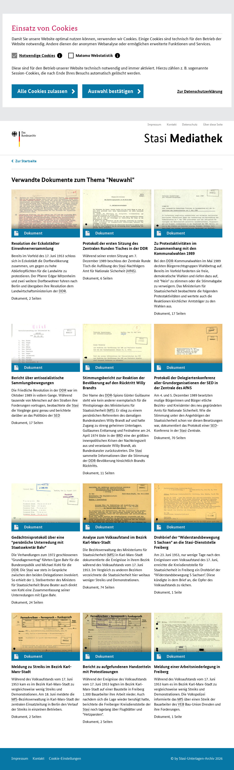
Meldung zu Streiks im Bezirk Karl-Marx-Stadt (41, 669)
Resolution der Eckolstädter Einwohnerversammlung (35, 246)
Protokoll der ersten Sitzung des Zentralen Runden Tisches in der (115, 246)
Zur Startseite (26, 160)
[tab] (40, 55)
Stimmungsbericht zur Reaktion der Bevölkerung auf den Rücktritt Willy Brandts (114, 382)
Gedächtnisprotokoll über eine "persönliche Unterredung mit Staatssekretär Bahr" (37, 542)
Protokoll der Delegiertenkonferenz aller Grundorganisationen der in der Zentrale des (186, 382)
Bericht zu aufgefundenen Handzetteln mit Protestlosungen (117, 669)
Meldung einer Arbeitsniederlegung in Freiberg (187, 669)
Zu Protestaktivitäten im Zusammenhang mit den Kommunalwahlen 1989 (175, 248)
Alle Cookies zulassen (42, 91)
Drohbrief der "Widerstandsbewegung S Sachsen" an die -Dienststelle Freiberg (187, 542)
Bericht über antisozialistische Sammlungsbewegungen (37, 380)
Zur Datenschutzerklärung (199, 91)
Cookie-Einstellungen (65, 758)
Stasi (183, 138)
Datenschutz (189, 124)
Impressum (154, 124)
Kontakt (171, 124)
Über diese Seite (213, 124)
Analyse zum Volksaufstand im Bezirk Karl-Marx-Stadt (115, 540)
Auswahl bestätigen (110, 91)
